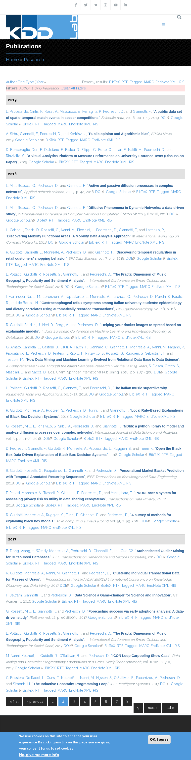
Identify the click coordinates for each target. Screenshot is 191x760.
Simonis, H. (22, 684)
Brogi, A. (62, 325)
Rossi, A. (51, 111)
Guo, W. (127, 551)
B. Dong (12, 551)
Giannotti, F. (142, 111)
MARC (149, 82)
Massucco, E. (70, 111)
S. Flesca (156, 366)
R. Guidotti (14, 252)
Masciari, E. (14, 372)
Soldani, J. (32, 325)
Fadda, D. (72, 150)
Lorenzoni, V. (53, 297)
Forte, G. (105, 150)
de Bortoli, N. (28, 303)
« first (14, 702)
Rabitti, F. (77, 353)
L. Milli (11, 186)
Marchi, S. (162, 297)
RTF (125, 82)
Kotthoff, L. (30, 656)
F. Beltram (14, 595)
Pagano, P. (176, 347)
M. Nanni (13, 656)
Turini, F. (94, 410)
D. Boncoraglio (18, 150)
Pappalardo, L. (76, 297)
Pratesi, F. (60, 353)
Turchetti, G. (121, 297)
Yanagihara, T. (122, 493)
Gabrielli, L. (33, 252)
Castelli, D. (50, 347)
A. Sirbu (12, 134)
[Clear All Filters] (74, 88)
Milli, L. (30, 426)
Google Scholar (29, 140)
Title (21, 82)
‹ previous (35, 702)
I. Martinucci (15, 297)
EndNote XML (166, 82)
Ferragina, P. (91, 111)
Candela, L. (31, 347)
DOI (164, 118)
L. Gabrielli (14, 230)
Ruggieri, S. (134, 353)
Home (12, 59)
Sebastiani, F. (155, 353)
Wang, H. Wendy (34, 551)
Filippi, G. (89, 150)
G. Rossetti (14, 426)
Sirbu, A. (64, 426)
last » (170, 708)
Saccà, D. (39, 372)
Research (34, 59)
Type (30, 82)
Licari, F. (120, 150)
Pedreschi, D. (113, 111)
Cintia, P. (36, 111)
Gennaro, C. (99, 347)
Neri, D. (48, 325)
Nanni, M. (68, 230)
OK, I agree (159, 739)
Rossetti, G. (27, 186)
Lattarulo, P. (155, 230)
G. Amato (13, 347)
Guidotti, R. (33, 274)
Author (11, 82)
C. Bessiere (15, 678)
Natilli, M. (135, 150)
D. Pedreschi (16, 448)
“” (118, 134)
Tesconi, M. (15, 360)
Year (40, 82)
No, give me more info (39, 755)
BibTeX (114, 82)
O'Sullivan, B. (69, 656)
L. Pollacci (14, 274)
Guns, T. (53, 678)
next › (152, 708)
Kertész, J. (78, 134)
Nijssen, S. (104, 678)
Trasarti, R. (51, 493)
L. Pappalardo (17, 111)
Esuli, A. (66, 347)
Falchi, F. (81, 347)
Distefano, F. (53, 150)
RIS (181, 82)
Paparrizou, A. (147, 678)
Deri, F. (37, 150)
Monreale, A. (54, 252)
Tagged (136, 82)
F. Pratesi (13, 493)
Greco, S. (172, 366)
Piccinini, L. (86, 230)
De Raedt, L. (35, 678)
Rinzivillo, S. (15, 156)
